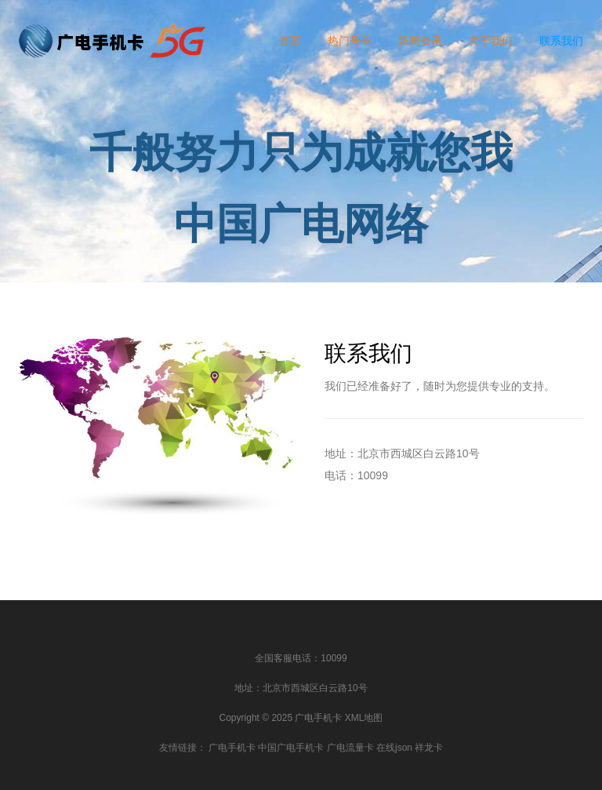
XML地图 (364, 717)
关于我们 (491, 41)
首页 (290, 41)
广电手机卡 (232, 747)
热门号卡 (350, 41)
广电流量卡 (350, 747)
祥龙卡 (429, 747)
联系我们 (561, 41)
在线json (394, 747)
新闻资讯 (420, 41)
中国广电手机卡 (291, 747)
